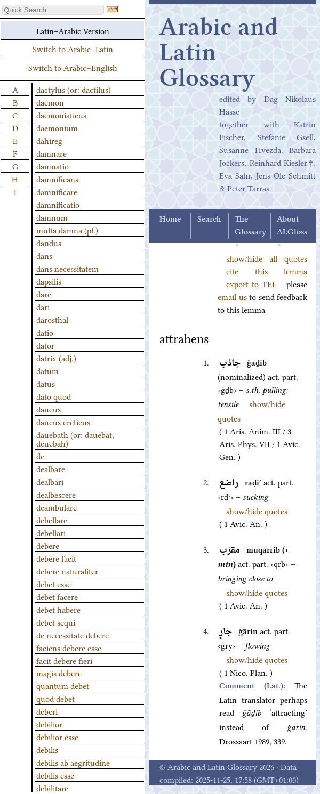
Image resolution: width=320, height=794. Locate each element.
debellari (51, 532)
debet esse (53, 583)
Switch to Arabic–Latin (73, 48)
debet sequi (55, 622)
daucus (48, 409)
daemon (50, 102)
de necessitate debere (72, 635)
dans (44, 255)
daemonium (57, 127)
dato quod (53, 396)
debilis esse (55, 775)
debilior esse (57, 736)
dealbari (49, 481)
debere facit (56, 558)
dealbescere (56, 494)
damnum (52, 217)
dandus (48, 242)
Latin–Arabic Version (72, 30)
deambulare (56, 507)
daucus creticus (63, 421)
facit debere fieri (64, 660)
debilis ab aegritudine (73, 762)
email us (232, 296)
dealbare (50, 468)
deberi (47, 711)
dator (45, 345)
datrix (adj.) (56, 357)
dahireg (49, 140)
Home (170, 219)
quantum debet (62, 685)
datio (44, 332)
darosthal (52, 319)
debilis (47, 749)
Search (209, 219)
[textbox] (53, 10)
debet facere (57, 596)
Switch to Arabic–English (72, 67)
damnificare (56, 191)
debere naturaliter (67, 571)
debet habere (58, 609)
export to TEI (250, 283)
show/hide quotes (256, 510)
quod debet (55, 698)
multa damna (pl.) (67, 230)
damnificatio (57, 204)
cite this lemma (266, 271)
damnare (51, 153)
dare (43, 293)
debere (47, 545)
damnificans (57, 178)
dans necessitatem (67, 268)
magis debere (59, 672)
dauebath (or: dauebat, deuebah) (75, 438)
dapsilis (48, 281)
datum (47, 370)
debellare (51, 519)
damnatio (52, 166)
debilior (49, 724)
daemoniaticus (61, 114)
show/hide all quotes (266, 258)
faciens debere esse (68, 647)
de (40, 455)
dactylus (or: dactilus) (73, 89)
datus (45, 383)
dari (43, 306)
